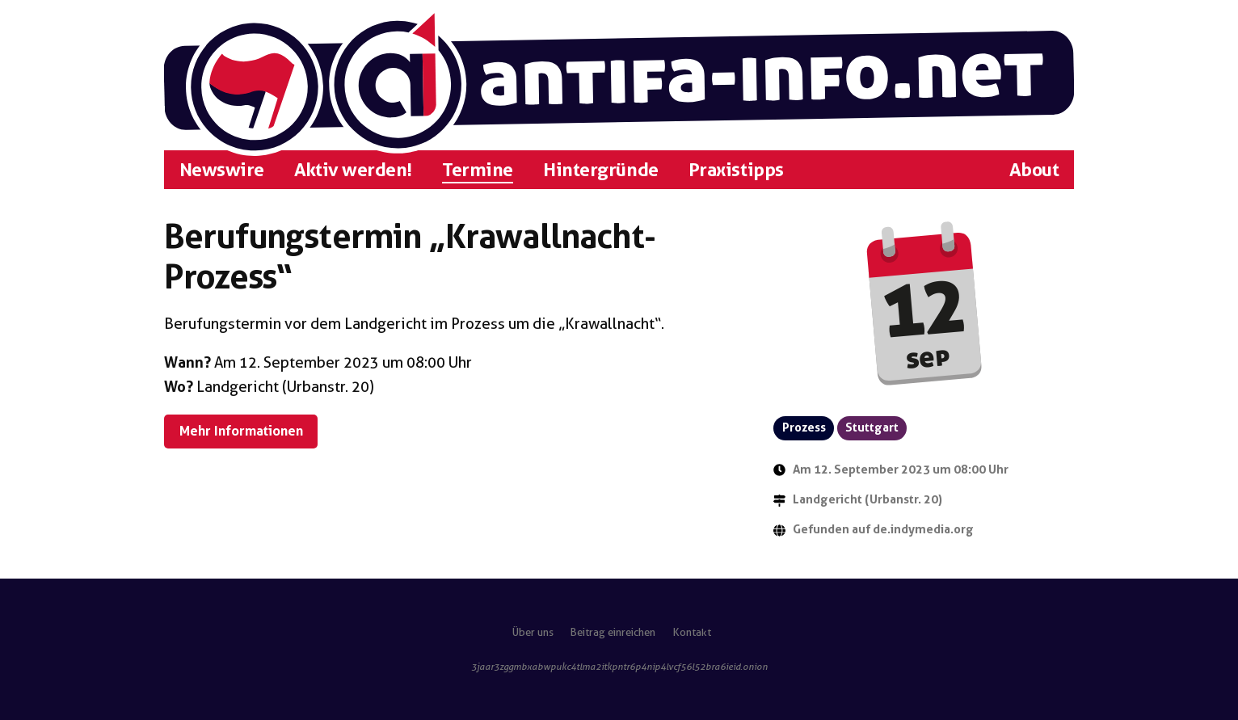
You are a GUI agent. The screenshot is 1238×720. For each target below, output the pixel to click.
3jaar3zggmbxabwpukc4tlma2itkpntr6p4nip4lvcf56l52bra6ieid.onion (619, 666)
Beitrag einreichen (613, 632)
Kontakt (692, 632)
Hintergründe (600, 169)
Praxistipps (736, 169)
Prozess (804, 427)
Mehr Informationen (241, 431)
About (1034, 169)
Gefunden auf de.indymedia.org (883, 529)
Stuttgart (872, 427)
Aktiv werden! (353, 169)
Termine (477, 169)
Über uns (533, 632)
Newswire (221, 169)
